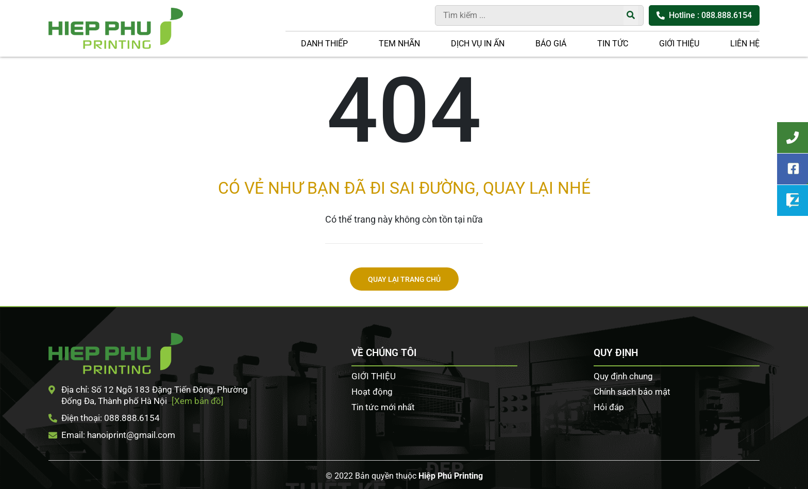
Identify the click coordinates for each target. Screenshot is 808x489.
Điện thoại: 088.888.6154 (104, 418)
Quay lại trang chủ (404, 279)
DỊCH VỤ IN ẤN (477, 43)
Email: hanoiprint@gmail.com (111, 435)
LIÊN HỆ (745, 43)
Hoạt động (372, 391)
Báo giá (550, 43)
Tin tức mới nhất (383, 407)
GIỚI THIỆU (679, 43)
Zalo (792, 200)
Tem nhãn (399, 43)
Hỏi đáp (609, 407)
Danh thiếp (324, 43)
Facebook (792, 169)
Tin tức (612, 43)
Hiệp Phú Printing (450, 476)
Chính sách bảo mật (632, 391)
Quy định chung (623, 376)
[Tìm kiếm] (631, 15)
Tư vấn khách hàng (792, 137)
